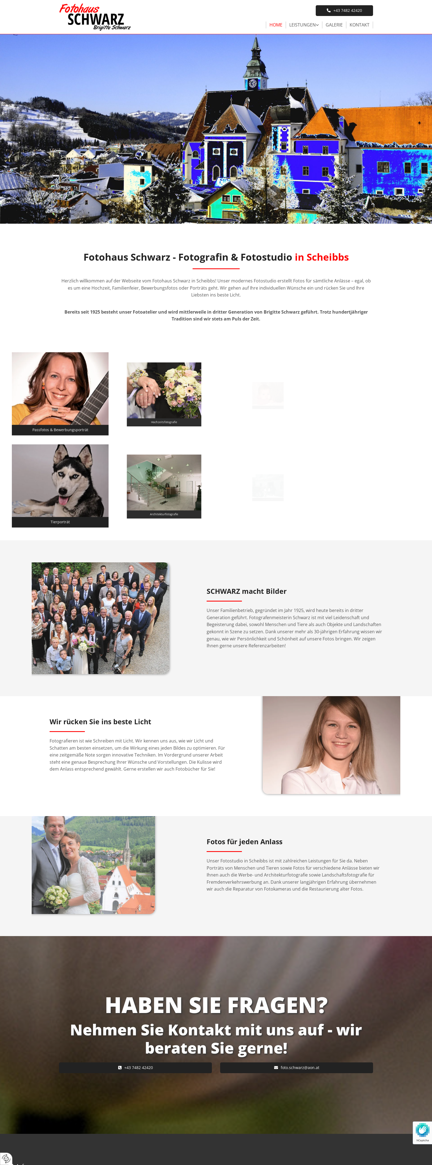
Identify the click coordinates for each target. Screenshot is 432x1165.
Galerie (334, 25)
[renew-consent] (6, 1159)
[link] (304, 25)
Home (275, 25)
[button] (344, 10)
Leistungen (302, 25)
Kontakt (359, 25)
